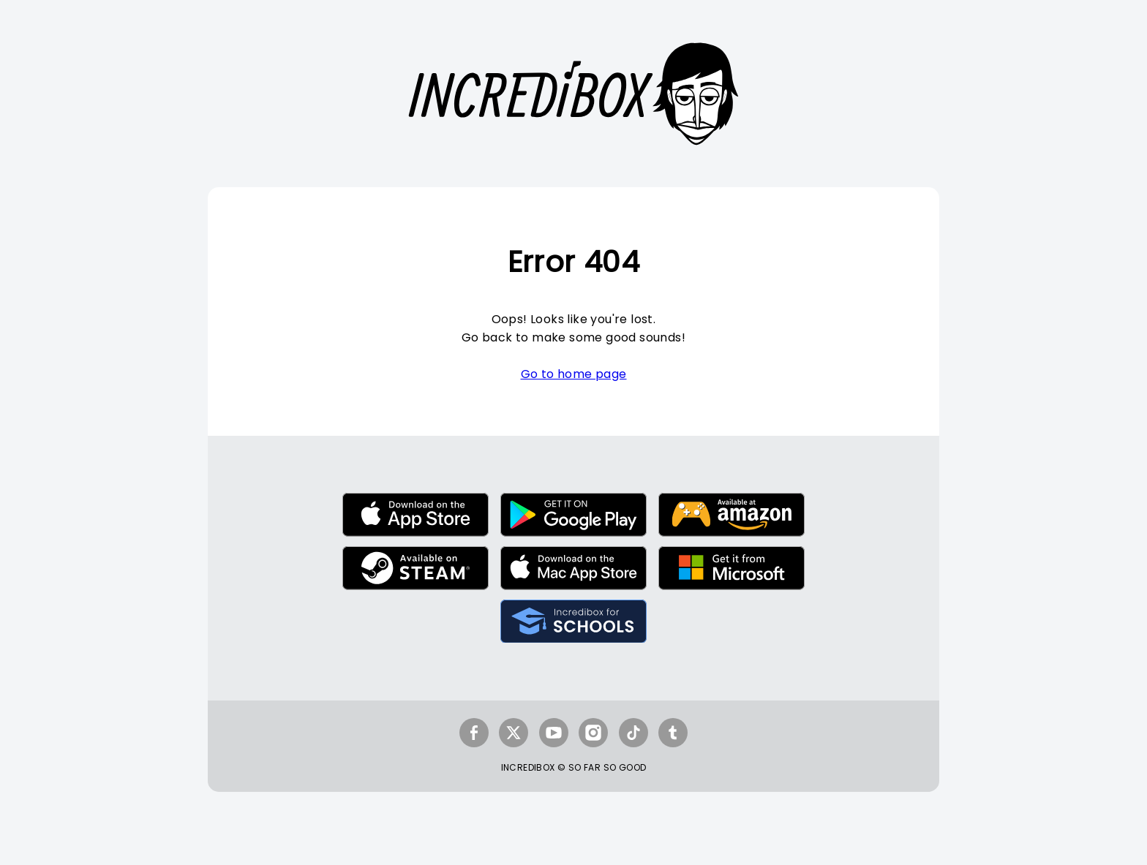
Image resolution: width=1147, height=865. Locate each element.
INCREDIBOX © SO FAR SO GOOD (574, 767)
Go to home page (574, 374)
